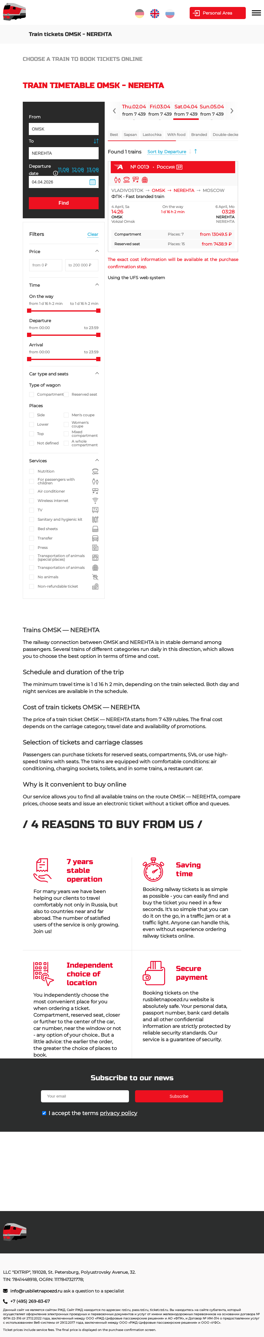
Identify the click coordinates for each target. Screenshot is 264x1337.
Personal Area (217, 13)
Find (64, 203)
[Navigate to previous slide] (114, 111)
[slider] (29, 311)
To (31, 141)
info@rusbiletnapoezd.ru (36, 1291)
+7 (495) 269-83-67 (30, 1301)
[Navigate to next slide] (231, 111)
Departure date (43, 169)
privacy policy (118, 1113)
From (35, 117)
